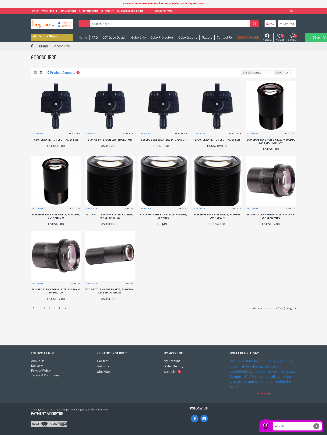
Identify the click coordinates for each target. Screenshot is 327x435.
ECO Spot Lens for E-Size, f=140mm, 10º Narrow (56, 216)
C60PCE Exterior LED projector (56, 139)
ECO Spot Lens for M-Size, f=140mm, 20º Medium (56, 291)
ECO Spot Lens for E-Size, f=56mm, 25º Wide (163, 216)
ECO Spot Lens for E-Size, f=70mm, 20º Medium (217, 216)
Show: (280, 72)
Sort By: (245, 72)
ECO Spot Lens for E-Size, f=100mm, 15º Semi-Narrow (271, 141)
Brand (43, 46)
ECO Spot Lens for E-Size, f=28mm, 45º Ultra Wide (109, 216)
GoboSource (38, 133)
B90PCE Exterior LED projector (110, 139)
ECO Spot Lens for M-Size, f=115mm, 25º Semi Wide (271, 216)
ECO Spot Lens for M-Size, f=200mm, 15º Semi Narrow (109, 291)
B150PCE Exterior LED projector (163, 139)
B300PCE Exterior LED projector (217, 139)
